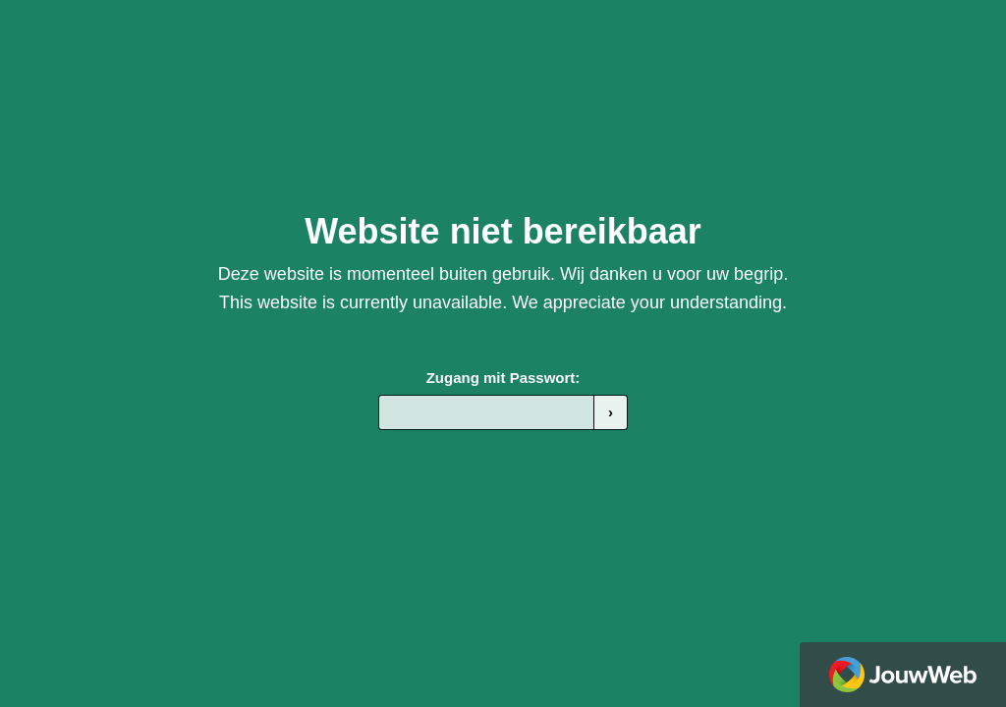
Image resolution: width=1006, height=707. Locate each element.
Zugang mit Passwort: (503, 377)
